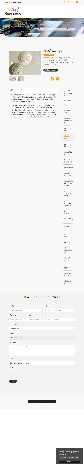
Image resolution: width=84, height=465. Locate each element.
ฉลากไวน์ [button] (67, 242)
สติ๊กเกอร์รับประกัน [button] (68, 153)
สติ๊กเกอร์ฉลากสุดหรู (57, 29)
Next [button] (38, 63)
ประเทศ (13, 324)
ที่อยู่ (46, 315)
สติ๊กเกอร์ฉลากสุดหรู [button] (67, 137)
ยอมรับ (69, 462)
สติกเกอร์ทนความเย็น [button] (68, 275)
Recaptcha (14, 368)
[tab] (68, 93)
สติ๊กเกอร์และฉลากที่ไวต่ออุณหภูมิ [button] (68, 183)
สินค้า (46, 29)
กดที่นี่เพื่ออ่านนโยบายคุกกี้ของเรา (69, 457)
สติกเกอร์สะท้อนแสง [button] (67, 259)
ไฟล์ (11, 359)
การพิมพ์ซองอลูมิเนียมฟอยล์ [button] (68, 193)
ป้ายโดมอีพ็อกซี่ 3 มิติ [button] (68, 212)
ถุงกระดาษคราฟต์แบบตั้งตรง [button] (68, 93)
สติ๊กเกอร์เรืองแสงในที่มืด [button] (68, 121)
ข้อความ (14, 343)
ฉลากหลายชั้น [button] (67, 145)
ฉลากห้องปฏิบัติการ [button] (67, 267)
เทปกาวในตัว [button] (68, 167)
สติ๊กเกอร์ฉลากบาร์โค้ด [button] (67, 103)
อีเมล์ (47, 306)
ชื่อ (12, 306)
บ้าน (40, 29)
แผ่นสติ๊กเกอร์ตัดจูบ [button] (68, 250)
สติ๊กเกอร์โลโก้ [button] (67, 228)
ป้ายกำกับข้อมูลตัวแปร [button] (68, 161)
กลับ (42, 401)
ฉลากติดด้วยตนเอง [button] (68, 130)
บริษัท (29, 315)
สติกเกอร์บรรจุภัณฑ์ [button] (67, 174)
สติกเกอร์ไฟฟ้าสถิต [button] (67, 112)
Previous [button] (12, 63)
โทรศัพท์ (13, 315)
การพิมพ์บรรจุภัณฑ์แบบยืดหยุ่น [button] (68, 203)
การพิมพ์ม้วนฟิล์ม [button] (68, 236)
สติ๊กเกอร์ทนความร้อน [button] (68, 282)
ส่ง (13, 381)
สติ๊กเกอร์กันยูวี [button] (68, 220)
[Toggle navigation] (78, 11)
